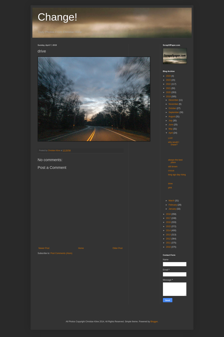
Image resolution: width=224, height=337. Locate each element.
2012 (168, 238)
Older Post (117, 248)
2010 (168, 247)
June (171, 124)
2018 (168, 214)
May (171, 129)
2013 (168, 234)
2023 (168, 80)
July (171, 120)
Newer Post (43, 248)
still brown (172, 166)
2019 (168, 96)
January (173, 209)
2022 (168, 84)
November (174, 104)
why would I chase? (173, 143)
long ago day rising (177, 174)
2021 (168, 88)
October (173, 108)
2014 (168, 230)
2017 (168, 218)
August (172, 116)
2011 (168, 243)
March (172, 200)
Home (81, 248)
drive (170, 183)
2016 (168, 222)
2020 (168, 92)
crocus (171, 170)
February (173, 205)
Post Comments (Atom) (61, 253)
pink (170, 187)
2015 (168, 226)
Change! (57, 17)
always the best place (175, 161)
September (174, 112)
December (174, 100)
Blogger (154, 321)
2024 (168, 76)
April (171, 133)
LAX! (170, 138)
